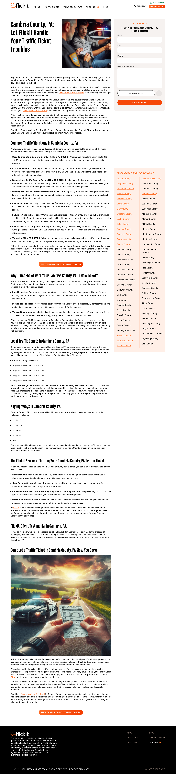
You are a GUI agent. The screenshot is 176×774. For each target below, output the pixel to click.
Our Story (132, 738)
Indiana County (124, 335)
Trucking (92, 7)
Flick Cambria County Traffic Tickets (60, 712)
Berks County (123, 204)
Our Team (132, 743)
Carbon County (124, 239)
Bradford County (124, 214)
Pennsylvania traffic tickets (71, 92)
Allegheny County (125, 183)
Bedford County (124, 198)
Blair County (122, 209)
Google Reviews (58, 769)
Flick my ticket (157, 6)
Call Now (139, 6)
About (37, 7)
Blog (105, 7)
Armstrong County (125, 188)
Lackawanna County (151, 178)
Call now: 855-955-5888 (34, 769)
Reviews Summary (79, 769)
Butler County (123, 224)
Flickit (16, 508)
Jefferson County (125, 340)
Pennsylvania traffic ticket (35, 110)
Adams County (124, 178)
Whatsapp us (157, 3)
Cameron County (124, 234)
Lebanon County (149, 193)
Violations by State (73, 7)
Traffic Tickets (51, 7)
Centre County (123, 244)
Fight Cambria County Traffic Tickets (61, 264)
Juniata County (124, 345)
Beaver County (124, 193)
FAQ (128, 748)
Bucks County (123, 219)
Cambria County (124, 229)
